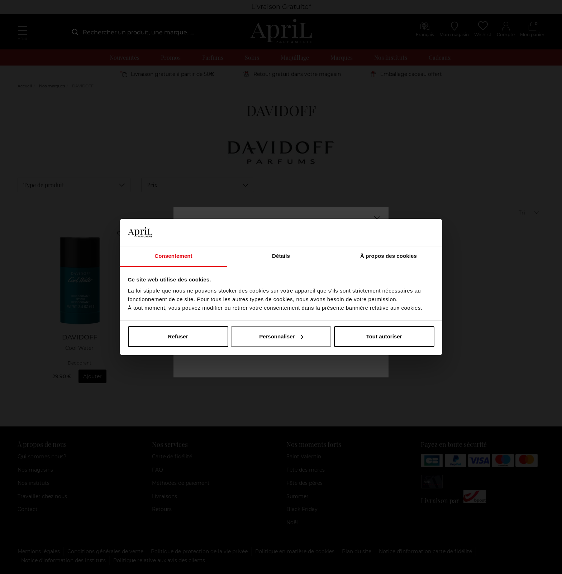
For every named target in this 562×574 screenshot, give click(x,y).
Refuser (178, 336)
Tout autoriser (384, 336)
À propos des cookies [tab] (388, 256)
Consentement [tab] (173, 256)
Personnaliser (281, 336)
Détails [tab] (281, 256)
